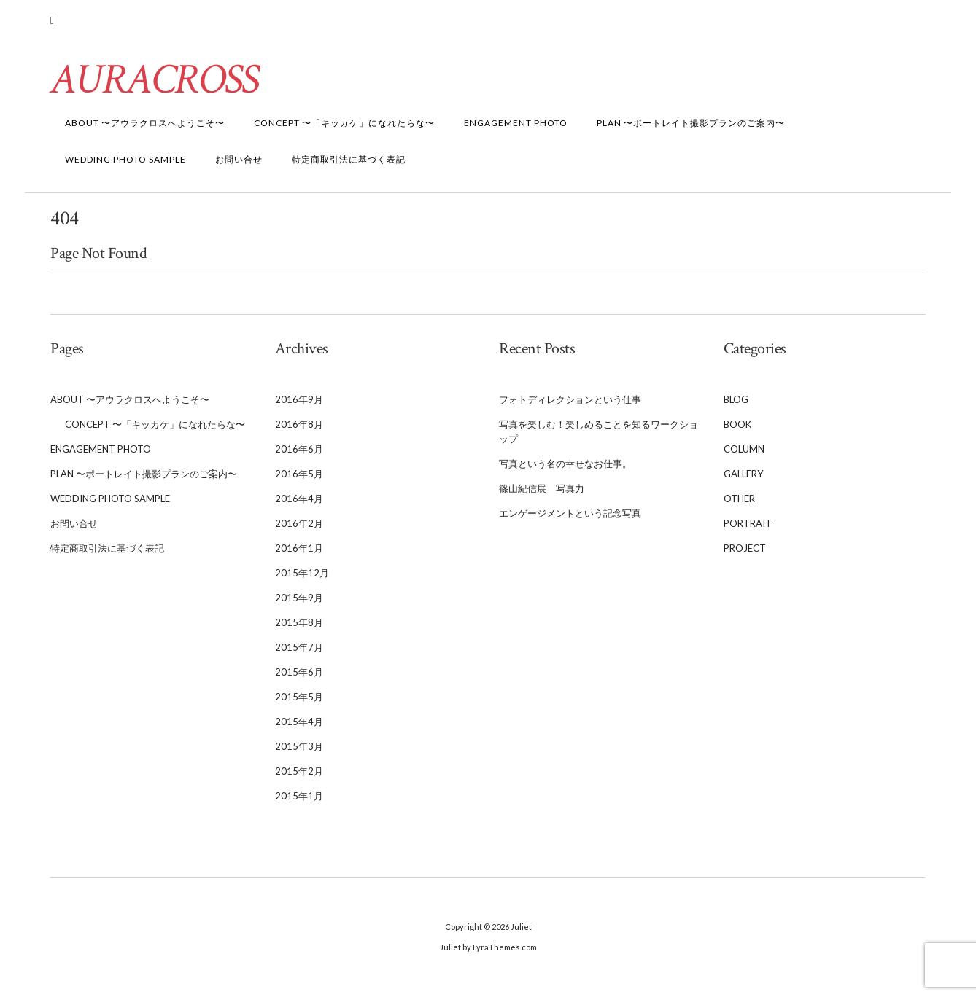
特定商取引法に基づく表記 (349, 164)
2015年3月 (299, 751)
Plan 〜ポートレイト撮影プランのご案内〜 (691, 127)
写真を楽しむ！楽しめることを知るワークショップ (598, 436)
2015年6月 (299, 677)
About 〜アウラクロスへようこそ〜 (145, 127)
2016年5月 (299, 479)
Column (744, 454)
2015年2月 (299, 776)
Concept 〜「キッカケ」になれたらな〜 (344, 127)
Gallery (743, 479)
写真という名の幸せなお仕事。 (565, 468)
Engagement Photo (516, 127)
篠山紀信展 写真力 (541, 493)
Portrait (748, 528)
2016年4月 (299, 503)
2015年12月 (302, 578)
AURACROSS (156, 84)
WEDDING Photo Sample (125, 164)
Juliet (521, 932)
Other (739, 503)
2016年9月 (299, 404)
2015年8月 (299, 627)
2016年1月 (299, 553)
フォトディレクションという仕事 (570, 404)
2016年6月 (299, 454)
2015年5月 (299, 702)
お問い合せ (239, 164)
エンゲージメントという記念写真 (570, 518)
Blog (736, 404)
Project (745, 553)
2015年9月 (299, 603)
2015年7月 (299, 652)
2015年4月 (299, 726)
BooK (737, 429)
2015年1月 (299, 801)
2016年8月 (299, 429)
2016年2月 (299, 528)
